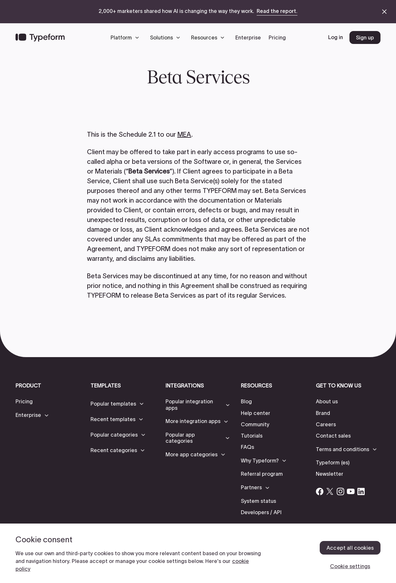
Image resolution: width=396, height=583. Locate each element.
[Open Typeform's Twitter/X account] (330, 491)
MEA (184, 134)
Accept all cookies (350, 548)
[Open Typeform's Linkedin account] (361, 491)
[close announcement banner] (384, 12)
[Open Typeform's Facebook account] (320, 491)
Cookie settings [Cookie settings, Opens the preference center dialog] (350, 566)
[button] (126, 37)
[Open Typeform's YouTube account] (351, 491)
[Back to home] (40, 37)
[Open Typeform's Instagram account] (340, 491)
